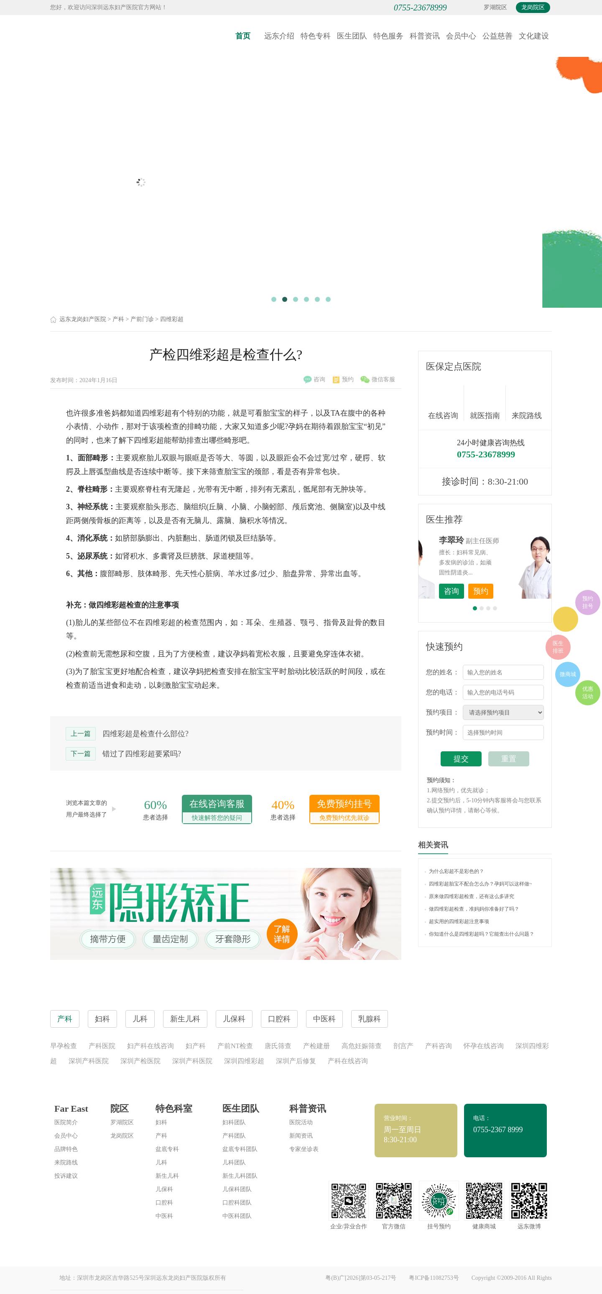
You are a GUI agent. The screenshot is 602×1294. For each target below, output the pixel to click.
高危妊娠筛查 (362, 1045)
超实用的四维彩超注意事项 (457, 921)
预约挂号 (587, 602)
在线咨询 (446, 403)
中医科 (164, 1216)
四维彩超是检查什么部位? (145, 734)
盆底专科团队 (240, 1149)
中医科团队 (237, 1216)
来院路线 (527, 404)
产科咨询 (438, 1045)
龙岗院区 (533, 7)
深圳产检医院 (140, 1060)
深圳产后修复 (296, 1060)
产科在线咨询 (348, 1060)
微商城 (568, 674)
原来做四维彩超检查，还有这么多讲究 (469, 896)
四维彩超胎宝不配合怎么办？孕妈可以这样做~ (478, 884)
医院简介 (66, 1122)
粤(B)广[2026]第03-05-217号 (360, 1278)
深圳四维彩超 (244, 1060)
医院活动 (301, 1122)
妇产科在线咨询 (150, 1045)
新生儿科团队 (240, 1176)
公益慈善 (497, 36)
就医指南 (488, 403)
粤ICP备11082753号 (434, 1278)
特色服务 (388, 36)
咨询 (314, 379)
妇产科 (196, 1045)
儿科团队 (234, 1162)
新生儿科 (167, 1176)
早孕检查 (63, 1045)
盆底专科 (167, 1149)
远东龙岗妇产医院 (82, 319)
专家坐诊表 (304, 1149)
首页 (242, 36)
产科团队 (234, 1136)
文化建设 (534, 36)
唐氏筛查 (278, 1045)
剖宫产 (403, 1045)
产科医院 (102, 1045)
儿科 (161, 1162)
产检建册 (316, 1045)
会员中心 (461, 36)
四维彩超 (172, 319)
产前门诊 (142, 319)
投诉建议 (66, 1176)
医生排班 (558, 647)
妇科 (161, 1122)
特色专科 (316, 36)
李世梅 (497, 540)
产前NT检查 (235, 1045)
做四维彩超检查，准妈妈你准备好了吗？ (472, 909)
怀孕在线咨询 (484, 1045)
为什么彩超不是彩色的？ (454, 871)
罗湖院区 (495, 7)
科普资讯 (425, 36)
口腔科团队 (237, 1203)
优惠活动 (587, 692)
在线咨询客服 (217, 811)
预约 (343, 379)
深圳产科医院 (89, 1060)
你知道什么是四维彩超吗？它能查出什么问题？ (479, 934)
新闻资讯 (301, 1136)
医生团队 (352, 36)
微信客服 (377, 379)
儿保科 (164, 1189)
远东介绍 (279, 36)
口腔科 (164, 1203)
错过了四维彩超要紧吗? (141, 754)
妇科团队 (234, 1122)
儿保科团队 (237, 1189)
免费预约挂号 (344, 811)
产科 (118, 319)
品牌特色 (66, 1149)
